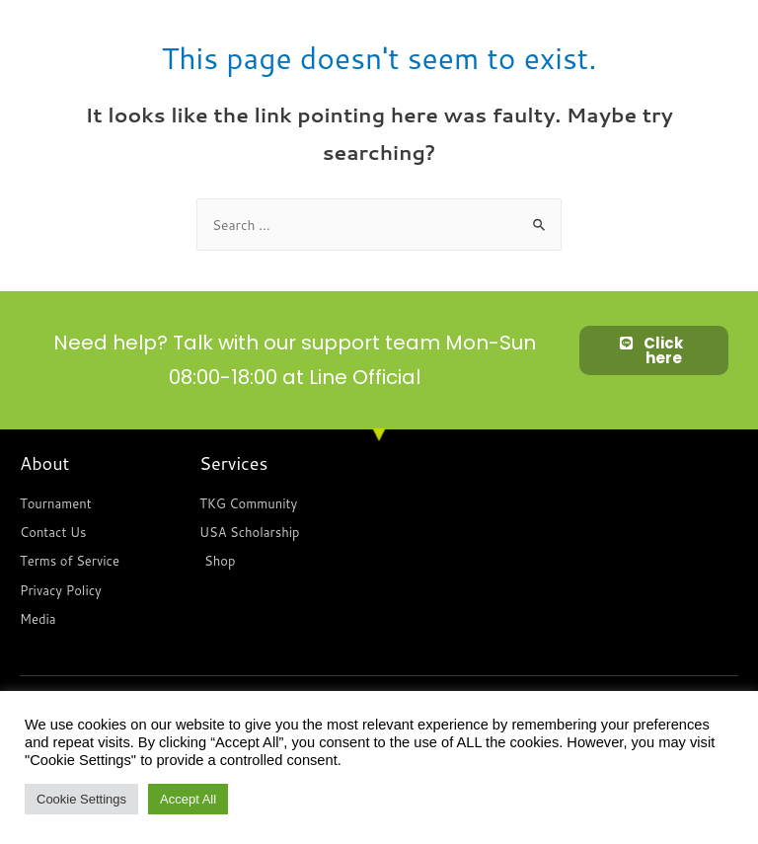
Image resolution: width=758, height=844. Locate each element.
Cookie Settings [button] (81, 799)
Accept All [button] (188, 799)
